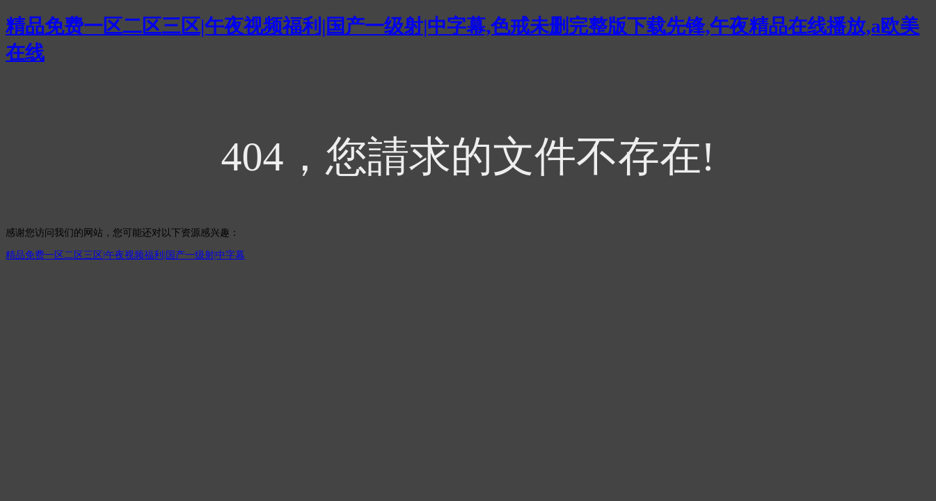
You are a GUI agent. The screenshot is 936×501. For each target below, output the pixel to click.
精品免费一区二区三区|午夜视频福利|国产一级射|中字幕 (125, 255)
